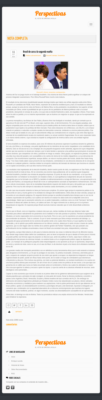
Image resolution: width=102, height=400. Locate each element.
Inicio (13, 357)
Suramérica (61, 55)
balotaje (54, 55)
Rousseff (48, 55)
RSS (13, 374)
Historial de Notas (17, 365)
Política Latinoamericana (33, 55)
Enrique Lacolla (17, 361)
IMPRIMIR (18, 312)
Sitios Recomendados (19, 369)
